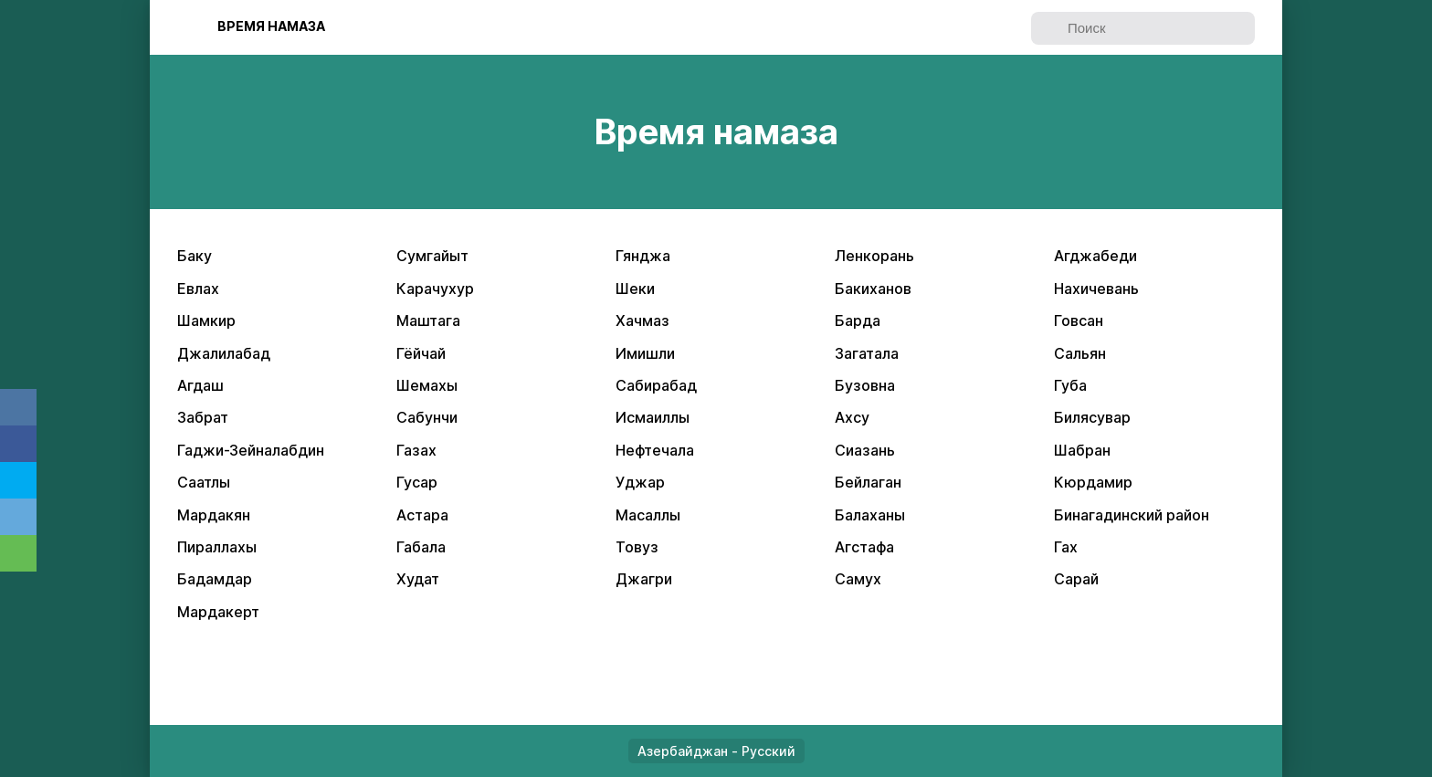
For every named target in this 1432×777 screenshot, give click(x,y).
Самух (858, 579)
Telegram (18, 517)
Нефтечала (655, 450)
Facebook (18, 443)
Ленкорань (874, 256)
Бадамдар (214, 579)
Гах (1066, 547)
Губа (1070, 385)
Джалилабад (223, 353)
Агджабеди (1095, 256)
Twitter (18, 480)
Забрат (202, 417)
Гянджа (643, 256)
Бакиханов (873, 288)
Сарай (1076, 579)
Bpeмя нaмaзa (271, 26)
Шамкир (206, 320)
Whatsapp (18, 553)
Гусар (416, 482)
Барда (857, 320)
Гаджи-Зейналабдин (250, 450)
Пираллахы (217, 547)
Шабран (1082, 450)
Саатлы (203, 482)
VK (18, 407)
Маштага (428, 320)
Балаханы (870, 515)
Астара (422, 515)
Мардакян (213, 515)
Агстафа (864, 547)
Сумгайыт (432, 256)
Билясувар (1092, 417)
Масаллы (648, 515)
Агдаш (200, 385)
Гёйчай (421, 353)
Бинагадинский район (1131, 515)
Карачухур (435, 288)
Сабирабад (656, 385)
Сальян (1080, 353)
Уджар (640, 482)
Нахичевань (1096, 288)
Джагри (644, 579)
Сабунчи (427, 417)
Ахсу (852, 417)
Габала (421, 547)
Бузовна (865, 385)
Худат (417, 579)
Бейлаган (868, 482)
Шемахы (427, 385)
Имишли (645, 353)
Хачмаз (642, 320)
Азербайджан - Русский (716, 751)
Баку (194, 256)
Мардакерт (218, 612)
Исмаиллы (653, 417)
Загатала (867, 353)
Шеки (635, 288)
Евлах (198, 288)
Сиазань (865, 450)
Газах (416, 450)
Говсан (1078, 320)
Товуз (637, 547)
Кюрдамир (1093, 482)
